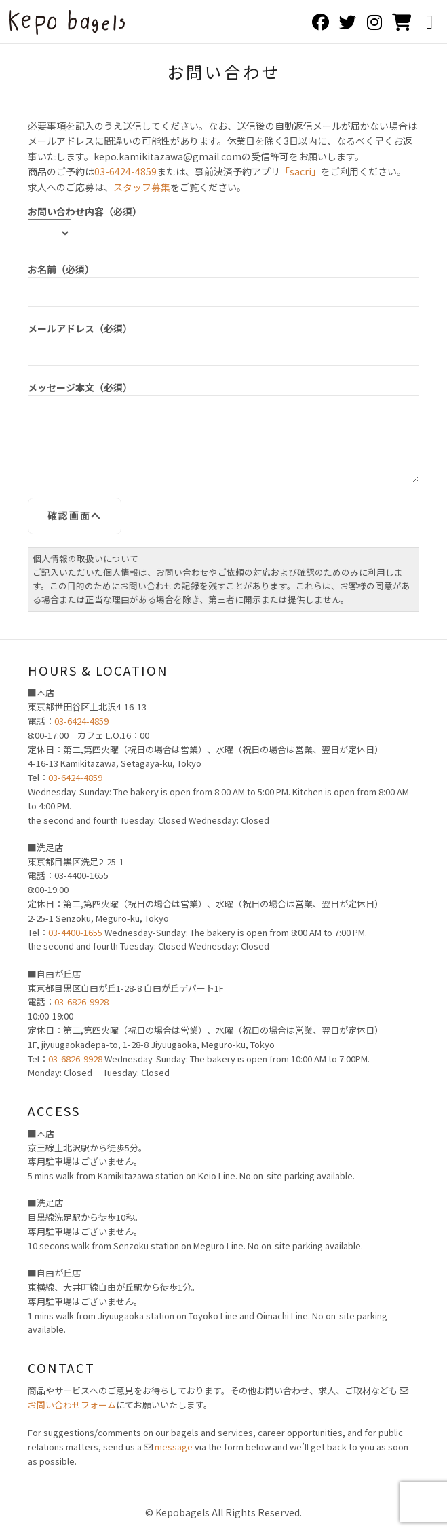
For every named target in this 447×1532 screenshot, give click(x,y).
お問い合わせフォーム (72, 1404)
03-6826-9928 (81, 1001)
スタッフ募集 (141, 187)
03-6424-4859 (125, 171)
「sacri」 (300, 171)
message (174, 1446)
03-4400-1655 (75, 932)
